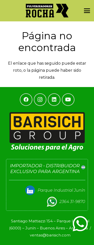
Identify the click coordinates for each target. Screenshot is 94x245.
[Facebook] (26, 99)
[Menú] (87, 11)
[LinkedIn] (54, 99)
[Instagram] (40, 99)
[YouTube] (68, 99)
